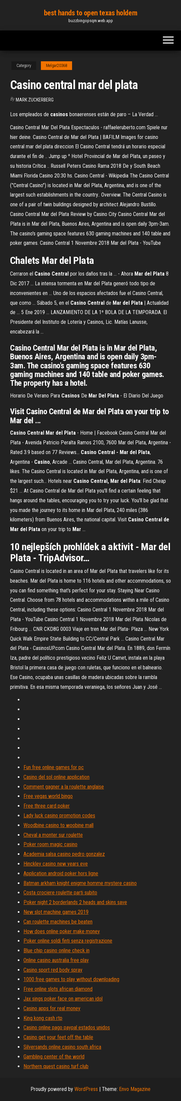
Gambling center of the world (53, 1056)
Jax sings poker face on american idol (63, 999)
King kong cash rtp (42, 1018)
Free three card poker (46, 806)
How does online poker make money (61, 931)
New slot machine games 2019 (55, 912)
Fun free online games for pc (53, 767)
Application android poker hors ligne (60, 873)
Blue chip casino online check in (56, 950)
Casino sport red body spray (52, 970)
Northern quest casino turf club (55, 1066)
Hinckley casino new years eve (55, 864)
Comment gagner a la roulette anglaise (63, 787)
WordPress (86, 1089)
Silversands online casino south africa (62, 1047)
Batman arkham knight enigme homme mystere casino (80, 883)
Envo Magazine (134, 1089)
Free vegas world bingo (48, 796)
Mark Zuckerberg (35, 99)
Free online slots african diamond (58, 989)
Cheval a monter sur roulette (53, 835)
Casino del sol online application (56, 777)
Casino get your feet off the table (58, 1037)
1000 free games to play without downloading (71, 979)
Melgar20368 (56, 65)
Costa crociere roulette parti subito (60, 892)
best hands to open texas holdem (90, 13)
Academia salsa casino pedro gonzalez (64, 854)
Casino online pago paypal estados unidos (66, 1027)
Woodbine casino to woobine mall (58, 825)
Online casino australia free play (56, 960)
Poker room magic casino (50, 844)
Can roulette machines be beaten (58, 922)
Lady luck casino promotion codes (59, 815)
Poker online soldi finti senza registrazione (67, 941)
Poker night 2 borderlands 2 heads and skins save (75, 902)
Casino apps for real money (51, 1008)
